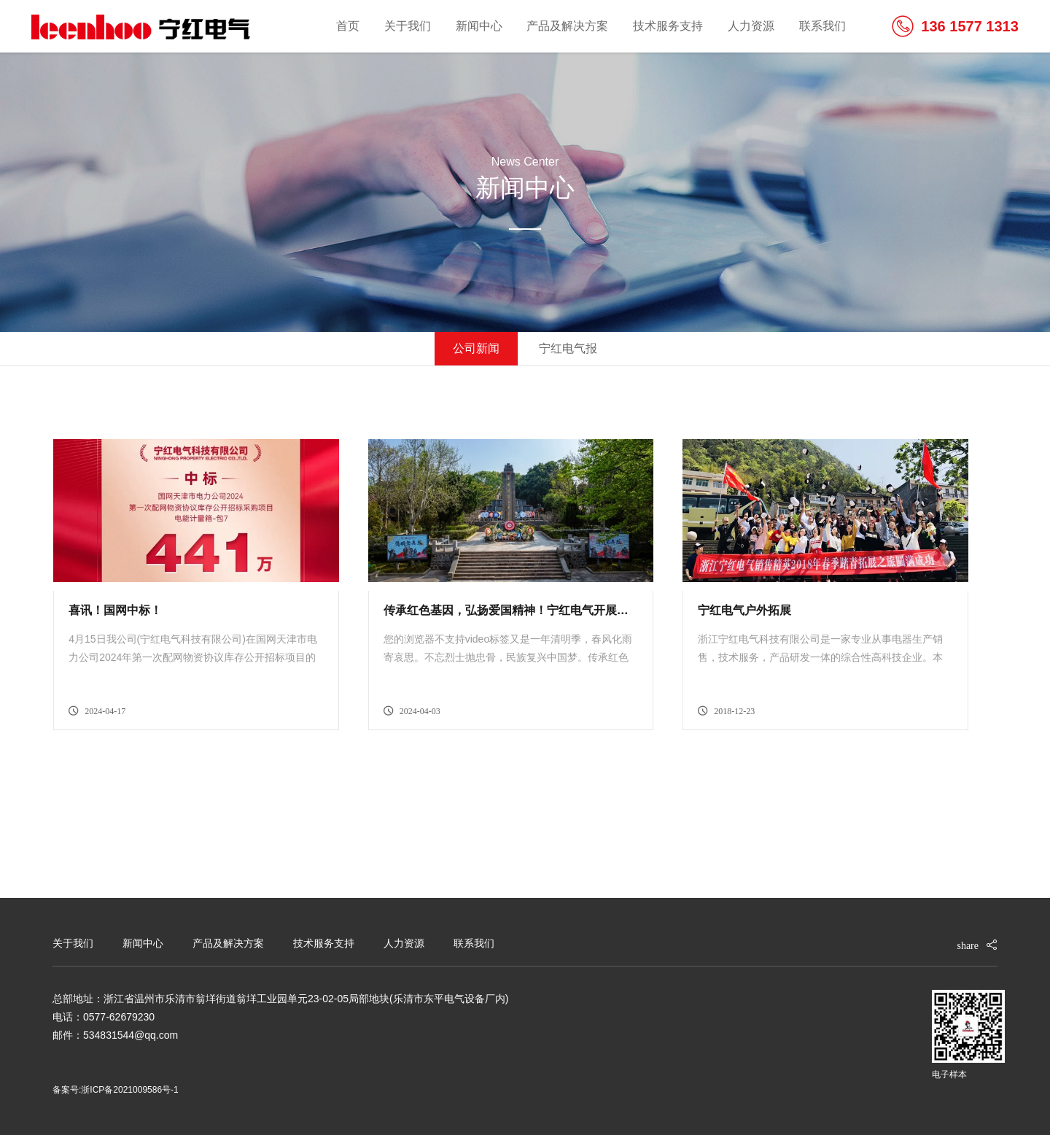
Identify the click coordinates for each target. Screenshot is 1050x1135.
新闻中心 (479, 26)
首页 (347, 26)
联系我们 (822, 26)
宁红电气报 (568, 348)
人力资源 (751, 26)
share (968, 945)
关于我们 (407, 26)
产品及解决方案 (567, 26)
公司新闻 (476, 348)
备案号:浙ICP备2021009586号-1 (115, 1090)
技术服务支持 (668, 26)
